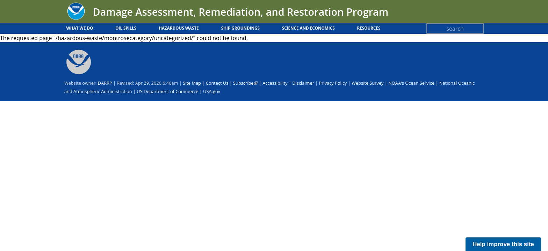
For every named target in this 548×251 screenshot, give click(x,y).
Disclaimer (303, 83)
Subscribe (245, 83)
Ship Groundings (240, 28)
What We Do (79, 28)
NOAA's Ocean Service (411, 83)
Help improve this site (503, 244)
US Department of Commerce (167, 91)
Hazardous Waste (179, 28)
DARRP (105, 83)
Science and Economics (308, 28)
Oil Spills (125, 28)
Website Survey (367, 83)
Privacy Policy (333, 83)
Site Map (192, 83)
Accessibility (274, 83)
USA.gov (211, 91)
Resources (368, 28)
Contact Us (217, 83)
